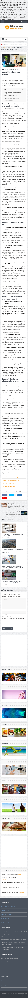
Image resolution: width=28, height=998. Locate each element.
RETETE (7, 910)
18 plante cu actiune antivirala (11, 958)
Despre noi (3, 985)
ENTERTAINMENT (5, 906)
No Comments (22, 77)
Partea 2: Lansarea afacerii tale (10, 95)
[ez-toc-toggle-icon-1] (22, 89)
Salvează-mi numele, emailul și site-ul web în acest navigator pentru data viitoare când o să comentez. (13, 617)
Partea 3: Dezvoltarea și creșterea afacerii (13, 97)
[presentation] (13, 624)
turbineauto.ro (5, 889)
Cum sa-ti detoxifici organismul (12, 971)
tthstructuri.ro (5, 879)
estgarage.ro (22, 892)
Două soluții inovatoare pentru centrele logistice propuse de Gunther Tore (12, 582)
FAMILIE (7, 918)
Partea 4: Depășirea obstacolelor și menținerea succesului (11, 99)
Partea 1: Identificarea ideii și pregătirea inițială (12, 92)
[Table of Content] (23, 90)
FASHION (12, 906)
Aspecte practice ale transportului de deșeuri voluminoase (13, 939)
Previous (11, 503)
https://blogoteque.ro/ (9, 483)
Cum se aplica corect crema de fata (14, 961)
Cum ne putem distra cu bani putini (12, 968)
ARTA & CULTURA (5, 922)
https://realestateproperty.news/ (12, 477)
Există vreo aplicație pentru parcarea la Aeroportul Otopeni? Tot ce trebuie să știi (12, 566)
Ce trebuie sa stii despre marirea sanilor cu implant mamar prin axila (17, 506)
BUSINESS (16, 77)
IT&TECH (3, 910)
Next (18, 511)
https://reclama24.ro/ (9, 486)
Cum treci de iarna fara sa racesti (14, 965)
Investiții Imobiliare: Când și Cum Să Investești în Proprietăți (11, 513)
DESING (2, 918)
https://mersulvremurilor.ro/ (11, 480)
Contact (2, 980)
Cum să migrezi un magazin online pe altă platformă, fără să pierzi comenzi (12, 535)
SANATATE (3, 914)
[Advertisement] (14, 650)
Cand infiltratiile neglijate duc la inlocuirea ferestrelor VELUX (14, 931)
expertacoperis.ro (7, 884)
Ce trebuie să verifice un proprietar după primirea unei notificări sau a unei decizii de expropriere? (13, 551)
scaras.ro (20, 874)
